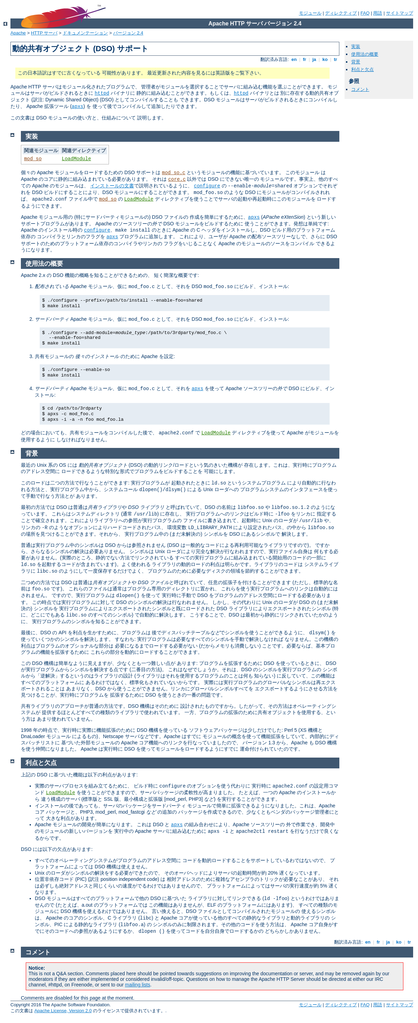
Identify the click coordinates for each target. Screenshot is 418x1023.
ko (325, 59)
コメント (360, 89)
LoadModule (76, 159)
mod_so (32, 159)
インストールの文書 (112, 185)
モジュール (310, 13)
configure (207, 186)
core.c (177, 179)
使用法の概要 (364, 54)
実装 (355, 46)
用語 (377, 13)
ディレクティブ (341, 13)
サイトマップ (399, 13)
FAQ (365, 13)
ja (314, 59)
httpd (102, 93)
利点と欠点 (362, 69)
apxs (78, 106)
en (294, 59)
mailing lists (137, 984)
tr (336, 59)
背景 (355, 61)
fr (305, 59)
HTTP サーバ (44, 33)
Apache (18, 33)
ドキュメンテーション (85, 33)
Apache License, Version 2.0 (63, 1010)
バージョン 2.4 (128, 33)
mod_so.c (173, 173)
